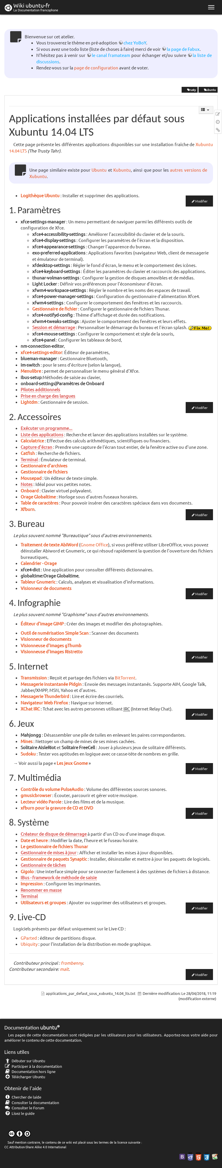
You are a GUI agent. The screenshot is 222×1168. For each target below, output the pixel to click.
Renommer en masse (41, 890)
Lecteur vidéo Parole (41, 801)
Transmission (34, 677)
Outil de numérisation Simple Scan (55, 633)
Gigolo (27, 871)
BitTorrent (125, 677)
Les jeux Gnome (72, 763)
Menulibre (31, 371)
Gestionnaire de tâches (43, 865)
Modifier (201, 201)
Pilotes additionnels (40, 389)
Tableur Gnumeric (38, 581)
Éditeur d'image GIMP (42, 623)
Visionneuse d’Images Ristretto (52, 651)
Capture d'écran (36, 447)
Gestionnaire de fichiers (44, 471)
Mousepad (31, 478)
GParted (29, 938)
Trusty (189, 89)
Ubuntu (99, 170)
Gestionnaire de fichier (54, 308)
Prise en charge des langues (48, 396)
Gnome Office (94, 544)
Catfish (28, 453)
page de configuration (96, 67)
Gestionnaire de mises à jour (48, 852)
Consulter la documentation (31, 1102)
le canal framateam (111, 55)
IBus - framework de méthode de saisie (59, 877)
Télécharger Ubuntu (24, 1076)
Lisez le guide (19, 1113)
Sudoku (28, 753)
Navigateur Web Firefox (44, 702)
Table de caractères (39, 502)
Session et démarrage (53, 327)
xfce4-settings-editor (41, 352)
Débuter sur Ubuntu (24, 1060)
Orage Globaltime (38, 496)
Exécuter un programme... (46, 428)
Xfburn (28, 509)
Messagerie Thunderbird (45, 696)
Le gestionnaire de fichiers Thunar (54, 846)
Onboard (30, 490)
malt (64, 969)
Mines (27, 741)
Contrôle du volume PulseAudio (52, 789)
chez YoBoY (134, 42)
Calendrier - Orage (39, 563)
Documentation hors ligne (30, 1071)
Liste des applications (42, 434)
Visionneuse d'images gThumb (51, 645)
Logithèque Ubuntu (40, 195)
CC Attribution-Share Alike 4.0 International (35, 1146)
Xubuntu (208, 89)
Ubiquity (29, 944)
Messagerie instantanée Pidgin (51, 684)
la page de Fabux (183, 49)
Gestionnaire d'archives (44, 465)
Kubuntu (122, 170)
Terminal (29, 459)
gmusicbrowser (36, 795)
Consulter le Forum (24, 1107)
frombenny (72, 963)
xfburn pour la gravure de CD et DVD (57, 807)
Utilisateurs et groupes (43, 902)
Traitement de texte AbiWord (49, 544)
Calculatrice (32, 440)
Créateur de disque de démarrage (54, 834)
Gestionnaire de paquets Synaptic (54, 859)
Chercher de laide (22, 1097)
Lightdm (29, 402)
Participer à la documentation (33, 1066)
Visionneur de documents (46, 588)
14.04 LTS (18, 150)
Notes (27, 484)
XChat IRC (30, 708)
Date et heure (34, 840)
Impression (32, 883)
